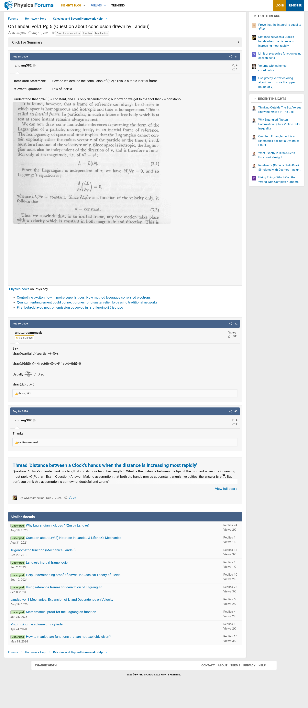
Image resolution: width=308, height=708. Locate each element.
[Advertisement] (125, 259)
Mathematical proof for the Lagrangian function (92, 630)
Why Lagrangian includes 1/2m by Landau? (89, 544)
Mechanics (132, 34)
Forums (127, 5)
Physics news (50, 295)
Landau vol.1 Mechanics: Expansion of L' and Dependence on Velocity (93, 618)
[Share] (96, 516)
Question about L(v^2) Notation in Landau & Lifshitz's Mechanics (104, 556)
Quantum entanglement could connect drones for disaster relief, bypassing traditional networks (118, 309)
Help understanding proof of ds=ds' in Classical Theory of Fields (104, 593)
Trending (149, 5)
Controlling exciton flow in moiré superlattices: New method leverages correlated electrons (115, 304)
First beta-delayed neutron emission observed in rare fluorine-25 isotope (101, 314)
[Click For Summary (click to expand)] (125, 43)
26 (103, 516)
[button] (115, 5)
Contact (204, 684)
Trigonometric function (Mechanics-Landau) (74, 569)
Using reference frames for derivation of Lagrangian (95, 606)
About (219, 684)
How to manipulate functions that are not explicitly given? (99, 655)
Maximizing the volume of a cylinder (68, 643)
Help (258, 684)
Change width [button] (49, 684)
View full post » (195, 507)
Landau (119, 34)
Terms (231, 684)
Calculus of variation (99, 34)
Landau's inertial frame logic (78, 581)
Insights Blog (102, 5)
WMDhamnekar (65, 516)
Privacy (245, 684)
